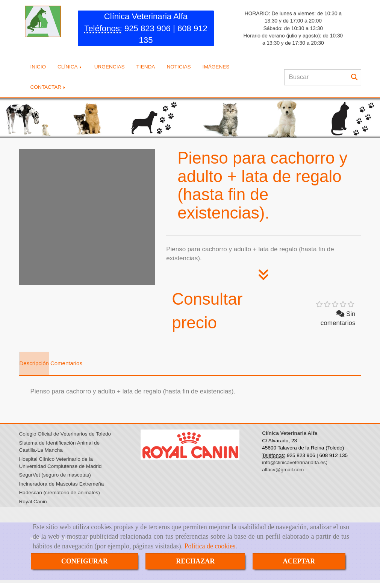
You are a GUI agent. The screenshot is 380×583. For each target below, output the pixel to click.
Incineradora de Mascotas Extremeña (61, 484)
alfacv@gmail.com (283, 471)
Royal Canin (33, 502)
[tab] (34, 364)
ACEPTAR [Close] (299, 561)
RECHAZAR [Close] (195, 561)
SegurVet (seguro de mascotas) (55, 476)
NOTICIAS (179, 68)
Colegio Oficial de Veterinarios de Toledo (65, 435)
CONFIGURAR (84, 561)
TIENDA (145, 68)
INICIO (38, 68)
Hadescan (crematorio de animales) (59, 493)
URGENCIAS (109, 68)
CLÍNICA (70, 68)
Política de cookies (209, 546)
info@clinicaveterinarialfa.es (293, 463)
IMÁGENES (216, 68)
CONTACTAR (48, 88)
